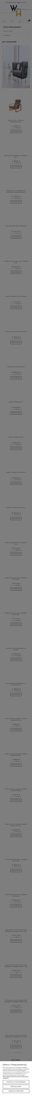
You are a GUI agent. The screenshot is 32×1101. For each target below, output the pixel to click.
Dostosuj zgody (16, 1086)
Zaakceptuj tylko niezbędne (16, 1082)
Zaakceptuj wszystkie (16, 1091)
